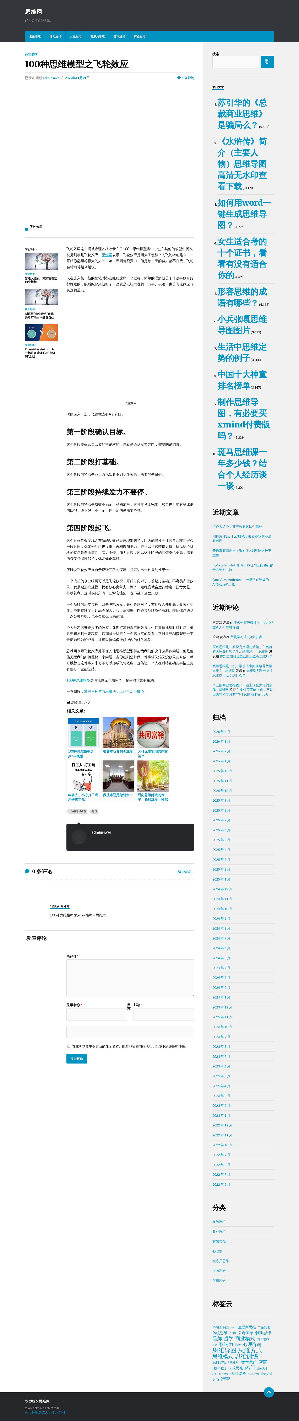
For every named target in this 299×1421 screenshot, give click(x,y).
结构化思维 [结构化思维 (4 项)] (238, 1374)
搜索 (215, 54)
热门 (94, 811)
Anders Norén (39, 1408)
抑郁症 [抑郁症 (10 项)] (233, 1362)
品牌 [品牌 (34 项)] (217, 1338)
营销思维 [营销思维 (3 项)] (266, 1374)
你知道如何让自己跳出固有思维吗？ (246, 656)
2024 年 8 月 (221, 928)
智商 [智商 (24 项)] (263, 1362)
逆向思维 (55, 36)
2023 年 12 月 (222, 1007)
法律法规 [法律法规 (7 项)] (219, 1368)
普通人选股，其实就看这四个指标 (237, 526)
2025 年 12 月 (222, 771)
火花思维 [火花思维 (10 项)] (235, 1368)
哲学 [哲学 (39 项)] (229, 1338)
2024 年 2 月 (221, 987)
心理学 (217, 1251)
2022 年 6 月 (221, 1184)
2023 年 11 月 (222, 1017)
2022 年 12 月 (222, 1125)
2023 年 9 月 (221, 1037)
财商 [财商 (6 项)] (215, 1379)
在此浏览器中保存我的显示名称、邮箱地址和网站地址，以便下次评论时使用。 (130, 1046)
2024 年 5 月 (221, 958)
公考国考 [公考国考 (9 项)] (245, 1333)
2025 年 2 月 (221, 869)
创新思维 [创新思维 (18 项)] (263, 1332)
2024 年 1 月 (221, 997)
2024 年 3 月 (221, 977)
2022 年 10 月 (222, 1145)
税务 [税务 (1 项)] (214, 1374)
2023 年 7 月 (221, 1056)
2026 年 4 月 (221, 731)
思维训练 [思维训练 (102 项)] (246, 1356)
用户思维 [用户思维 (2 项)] (262, 1368)
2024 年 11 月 (222, 899)
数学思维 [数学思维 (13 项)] (249, 1362)
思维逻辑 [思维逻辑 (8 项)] (219, 1362)
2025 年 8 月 (221, 810)
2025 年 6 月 (221, 830)
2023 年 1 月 (221, 1115)
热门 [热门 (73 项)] (250, 1367)
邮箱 (138, 1005)
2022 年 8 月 (221, 1165)
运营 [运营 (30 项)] (225, 1379)
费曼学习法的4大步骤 (246, 637)
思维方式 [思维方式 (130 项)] (250, 1350)
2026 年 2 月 (221, 751)
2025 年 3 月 (221, 859)
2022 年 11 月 (222, 1135)
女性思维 (76, 36)
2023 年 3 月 (221, 1096)
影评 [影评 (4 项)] (238, 1345)
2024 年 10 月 (222, 909)
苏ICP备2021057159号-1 (45, 1412)
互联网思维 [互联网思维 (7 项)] (247, 1327)
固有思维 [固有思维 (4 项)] (263, 1339)
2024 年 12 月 (222, 889)
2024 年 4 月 (221, 968)
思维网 (33, 12)
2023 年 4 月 (221, 1086)
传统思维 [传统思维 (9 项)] (219, 1333)
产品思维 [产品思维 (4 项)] (263, 1327)
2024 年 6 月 (221, 948)
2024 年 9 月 (221, 918)
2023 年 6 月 (221, 1066)
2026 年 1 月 (221, 761)
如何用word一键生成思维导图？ (244, 214)
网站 (129, 1006)
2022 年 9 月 (221, 1155)
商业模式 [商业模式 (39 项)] (245, 1338)
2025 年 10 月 (222, 790)
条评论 (72, 956)
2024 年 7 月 (221, 938)
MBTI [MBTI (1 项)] (234, 1327)
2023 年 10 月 (222, 1027)
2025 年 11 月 (222, 781)
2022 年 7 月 (221, 1174)
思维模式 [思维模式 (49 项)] (222, 1356)
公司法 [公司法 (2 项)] (233, 1333)
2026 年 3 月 (221, 741)
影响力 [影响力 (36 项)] (226, 1344)
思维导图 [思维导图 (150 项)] (224, 1350)
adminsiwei (51, 78)
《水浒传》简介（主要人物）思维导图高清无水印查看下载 (242, 164)
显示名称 (74, 1005)
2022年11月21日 (77, 78)
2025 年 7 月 (221, 820)
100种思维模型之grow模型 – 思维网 (78, 915)
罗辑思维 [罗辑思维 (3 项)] (253, 1374)
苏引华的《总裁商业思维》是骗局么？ (242, 113)
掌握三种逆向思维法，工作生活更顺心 (114, 691)
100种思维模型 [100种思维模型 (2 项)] (220, 1327)
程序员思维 (97, 36)
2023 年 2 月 (221, 1105)
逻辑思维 (119, 36)
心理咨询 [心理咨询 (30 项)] (252, 1344)
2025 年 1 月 (221, 879)
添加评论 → (186, 872)
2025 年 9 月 (221, 800)
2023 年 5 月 (221, 1076)
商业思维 (140, 36)
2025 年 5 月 (221, 840)
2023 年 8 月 (221, 1046)
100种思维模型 (78, 680)
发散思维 (35, 36)
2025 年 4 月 (221, 849)
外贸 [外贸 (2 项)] (214, 1345)
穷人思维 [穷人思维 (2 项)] (224, 1374)
